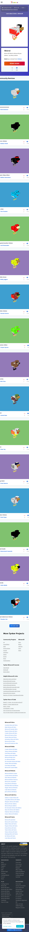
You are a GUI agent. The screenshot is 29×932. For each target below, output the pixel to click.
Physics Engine (6, 648)
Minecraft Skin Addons (11, 803)
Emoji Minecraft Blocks (11, 783)
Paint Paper (3, 517)
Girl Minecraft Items (10, 836)
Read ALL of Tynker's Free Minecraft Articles (13, 695)
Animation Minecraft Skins (12, 739)
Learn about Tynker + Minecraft (14, 13)
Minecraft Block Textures (11, 779)
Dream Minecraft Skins (11, 737)
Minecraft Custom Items (11, 822)
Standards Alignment (21, 900)
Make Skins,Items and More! (9, 679)
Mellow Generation (5, 177)
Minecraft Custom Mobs (11, 767)
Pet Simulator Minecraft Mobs (12, 761)
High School (19, 893)
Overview (18, 862)
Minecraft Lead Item (10, 820)
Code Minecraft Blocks (10, 789)
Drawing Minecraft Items (11, 834)
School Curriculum (21, 885)
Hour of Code (4, 902)
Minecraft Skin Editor (6, 889)
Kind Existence (4, 109)
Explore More (14, 626)
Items (19, 648)
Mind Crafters (6, 672)
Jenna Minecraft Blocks (11, 791)
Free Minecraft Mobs (10, 765)
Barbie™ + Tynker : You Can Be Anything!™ (12, 702)
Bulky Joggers (4, 279)
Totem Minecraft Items (11, 830)
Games (4, 654)
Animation (5, 652)
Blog (2, 862)
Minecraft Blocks (5, 893)
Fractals (5, 650)
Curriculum (19, 864)
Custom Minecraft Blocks (11, 775)
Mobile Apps (4, 871)
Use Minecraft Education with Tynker (11, 691)
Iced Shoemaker (4, 245)
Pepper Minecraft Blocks (11, 787)
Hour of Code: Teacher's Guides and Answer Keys (14, 712)
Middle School (19, 891)
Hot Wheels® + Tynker (8, 708)
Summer (18, 877)
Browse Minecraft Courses (9, 681)
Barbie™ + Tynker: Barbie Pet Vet (10, 704)
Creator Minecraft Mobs (11, 749)
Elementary (19, 889)
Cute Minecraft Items (10, 838)
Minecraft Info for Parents (9, 693)
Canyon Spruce (4, 347)
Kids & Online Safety (6, 917)
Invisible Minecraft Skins (11, 725)
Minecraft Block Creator (11, 773)
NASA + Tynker (6, 706)
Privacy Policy (5, 916)
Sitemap (3, 873)
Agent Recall (6, 667)
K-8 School (18, 898)
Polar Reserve (4, 483)
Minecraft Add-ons (6, 895)
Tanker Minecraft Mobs (11, 763)
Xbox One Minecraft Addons (12, 809)
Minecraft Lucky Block (10, 781)
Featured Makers (20, 871)
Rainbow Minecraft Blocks (11, 785)
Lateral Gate (3, 415)
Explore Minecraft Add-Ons (9, 685)
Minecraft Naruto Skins (11, 735)
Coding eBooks (5, 875)
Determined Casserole (6, 551)
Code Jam (3, 900)
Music (4, 658)
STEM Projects (19, 906)
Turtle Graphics (6, 660)
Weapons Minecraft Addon (12, 801)
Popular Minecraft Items (11, 826)
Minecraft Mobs (5, 891)
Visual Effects (6, 644)
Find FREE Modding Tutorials (9, 689)
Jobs (2, 869)
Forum (3, 877)
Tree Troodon (4, 211)
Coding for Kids (7, 7)
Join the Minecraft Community (10, 683)
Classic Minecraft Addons (11, 814)
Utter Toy (2, 449)
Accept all (20, 926)
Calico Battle (3, 585)
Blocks (19, 644)
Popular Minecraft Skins (11, 731)
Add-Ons (20, 646)
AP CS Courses (19, 895)
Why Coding (19, 869)
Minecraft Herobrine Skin (11, 743)
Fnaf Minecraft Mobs (10, 753)
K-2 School (18, 896)
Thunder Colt (3, 619)
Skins (19, 642)
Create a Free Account (14, 930)
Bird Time (3, 381)
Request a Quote (20, 907)
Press (2, 868)
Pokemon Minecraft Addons (12, 812)
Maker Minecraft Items (11, 824)
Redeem (18, 868)
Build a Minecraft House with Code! (11, 687)
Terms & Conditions (6, 914)
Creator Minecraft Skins (11, 733)
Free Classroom (20, 887)
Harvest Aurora (4, 313)
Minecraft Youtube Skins (11, 729)
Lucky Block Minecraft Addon (12, 799)
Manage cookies (7, 926)
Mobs (23, 7)
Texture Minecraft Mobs (11, 751)
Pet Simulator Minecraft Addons (13, 808)
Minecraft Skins (5, 887)
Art (4, 642)
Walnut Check (4, 143)
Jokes (4, 646)
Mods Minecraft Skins (10, 727)
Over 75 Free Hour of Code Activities (11, 710)
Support (3, 866)
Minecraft (16, 7)
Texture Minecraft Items (11, 832)
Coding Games (5, 884)
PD (16, 902)
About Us (3, 864)
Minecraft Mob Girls (10, 757)
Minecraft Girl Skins (10, 741)
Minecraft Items (5, 896)
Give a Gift (18, 866)
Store (2, 879)
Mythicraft (5, 670)
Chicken (19, 59)
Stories (4, 656)
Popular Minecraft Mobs (11, 755)
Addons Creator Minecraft (11, 797)
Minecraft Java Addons (11, 805)
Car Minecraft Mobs (10, 759)
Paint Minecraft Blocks (10, 777)
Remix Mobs (14, 63)
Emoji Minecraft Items (10, 828)
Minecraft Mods (5, 898)
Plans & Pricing (20, 873)
